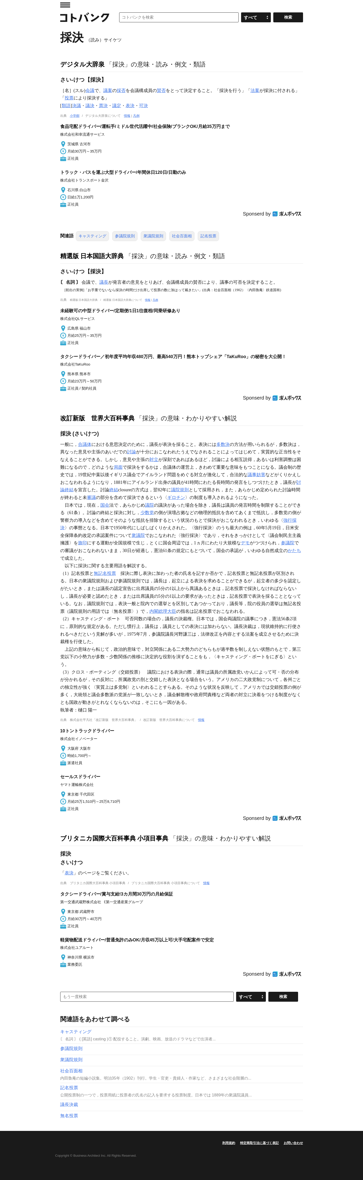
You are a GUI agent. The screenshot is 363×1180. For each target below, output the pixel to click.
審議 (91, 497)
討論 (131, 451)
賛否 (161, 90)
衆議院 (138, 535)
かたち (294, 550)
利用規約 (228, 1143)
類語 (66, 105)
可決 (143, 105)
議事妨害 (256, 474)
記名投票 (208, 236)
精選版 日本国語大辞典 (92, 255)
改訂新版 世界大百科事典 (97, 418)
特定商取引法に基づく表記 (259, 1143)
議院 (149, 505)
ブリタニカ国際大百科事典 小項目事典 (114, 838)
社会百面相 (182, 236)
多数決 (223, 444)
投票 (69, 97)
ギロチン (176, 497)
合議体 (84, 444)
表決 (130, 105)
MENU (65, 5)
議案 (107, 90)
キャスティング (92, 236)
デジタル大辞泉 (82, 64)
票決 (103, 105)
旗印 (82, 542)
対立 (153, 459)
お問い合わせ (293, 1143)
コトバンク (84, 17)
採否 (121, 90)
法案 (255, 90)
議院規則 (180, 489)
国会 (104, 505)
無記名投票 (105, 573)
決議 (76, 105)
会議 (89, 90)
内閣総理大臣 (162, 611)
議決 (89, 105)
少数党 (147, 512)
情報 (127, 116)
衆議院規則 (153, 236)
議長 (103, 282)
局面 (118, 467)
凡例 (136, 116)
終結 (113, 489)
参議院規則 (125, 236)
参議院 (287, 542)
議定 (116, 105)
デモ (245, 542)
